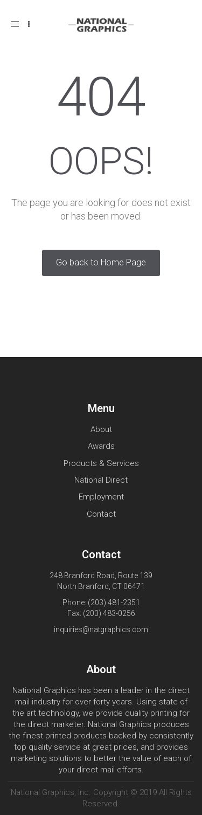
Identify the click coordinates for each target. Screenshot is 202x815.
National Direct (101, 480)
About (101, 429)
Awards (101, 446)
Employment (101, 497)
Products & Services (101, 463)
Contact (101, 514)
